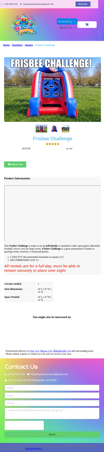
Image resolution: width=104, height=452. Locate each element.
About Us (72, 27)
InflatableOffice (33, 448)
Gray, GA (34, 351)
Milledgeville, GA (62, 351)
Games (29, 45)
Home (6, 45)
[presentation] (24, 425)
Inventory (71, 21)
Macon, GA (46, 351)
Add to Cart (15, 164)
